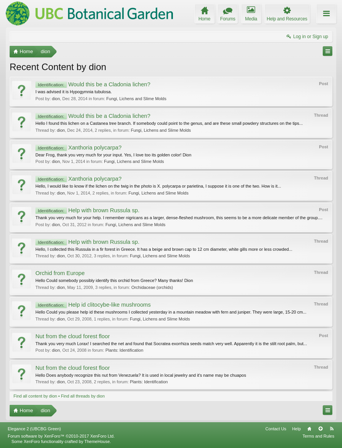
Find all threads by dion (83, 396)
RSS (331, 428)
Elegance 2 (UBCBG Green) (34, 428)
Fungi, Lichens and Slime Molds (136, 98)
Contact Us (275, 428)
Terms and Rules (318, 436)
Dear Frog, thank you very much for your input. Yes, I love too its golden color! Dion (113, 155)
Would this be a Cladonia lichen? (92, 84)
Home (309, 428)
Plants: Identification (124, 350)
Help (296, 428)
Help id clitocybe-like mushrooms (93, 305)
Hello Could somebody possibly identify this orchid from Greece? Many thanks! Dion (114, 280)
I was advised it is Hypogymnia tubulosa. (73, 91)
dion (56, 98)
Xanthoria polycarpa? (78, 147)
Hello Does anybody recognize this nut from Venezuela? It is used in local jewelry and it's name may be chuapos (140, 375)
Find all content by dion (35, 396)
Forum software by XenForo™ (61, 436)
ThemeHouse (97, 441)
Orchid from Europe (60, 273)
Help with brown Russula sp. (87, 210)
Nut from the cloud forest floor (72, 336)
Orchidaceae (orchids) (152, 287)
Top (320, 428)
